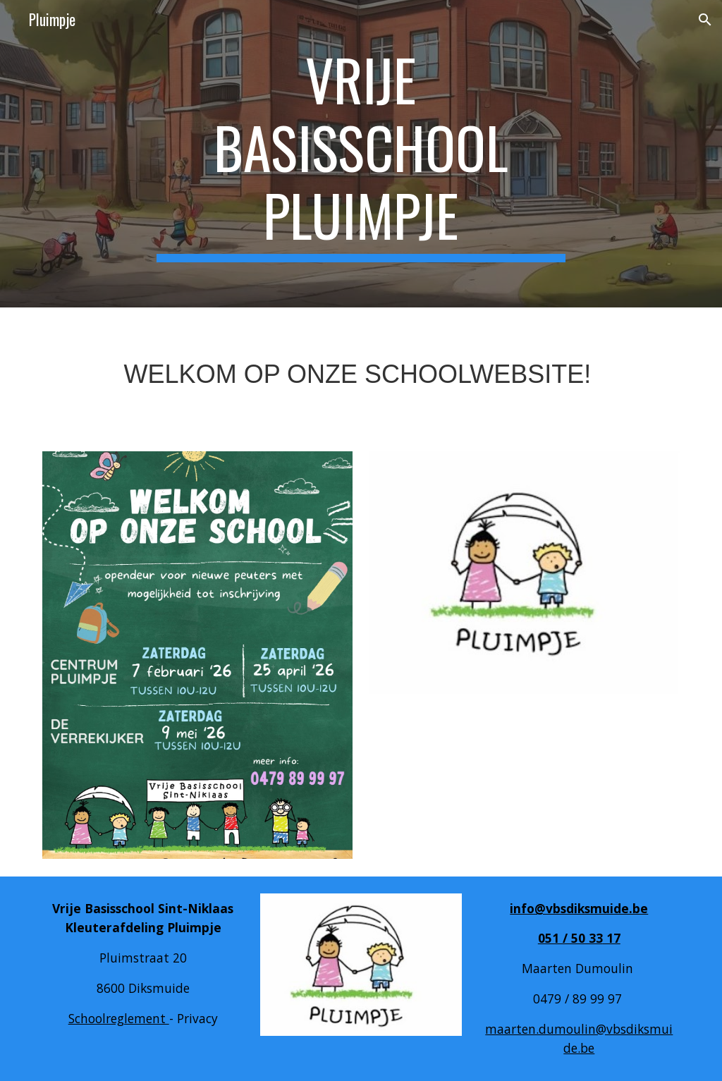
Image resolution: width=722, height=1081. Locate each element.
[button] (705, 20)
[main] (360, 153)
